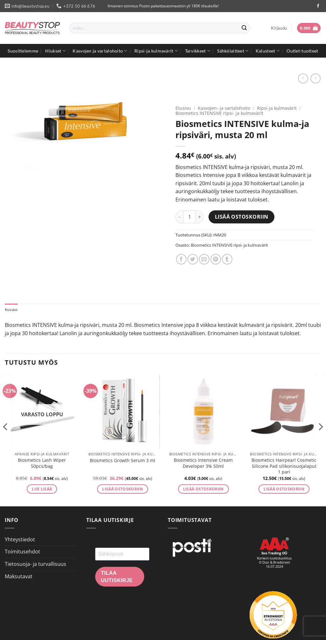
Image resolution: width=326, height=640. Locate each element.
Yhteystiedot (20, 540)
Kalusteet (268, 51)
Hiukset (55, 51)
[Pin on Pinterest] (215, 259)
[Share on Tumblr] (227, 259)
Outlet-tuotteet (302, 50)
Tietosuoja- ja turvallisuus (35, 564)
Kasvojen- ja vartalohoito (224, 108)
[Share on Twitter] (193, 259)
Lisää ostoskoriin (241, 216)
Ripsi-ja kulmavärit (156, 51)
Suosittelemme (23, 50)
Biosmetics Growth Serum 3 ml (122, 461)
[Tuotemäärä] (189, 216)
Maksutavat (18, 576)
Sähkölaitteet (232, 51)
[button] (279, 28)
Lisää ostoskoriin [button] (122, 489)
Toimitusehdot (22, 552)
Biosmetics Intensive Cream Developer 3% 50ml (203, 464)
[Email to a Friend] (204, 259)
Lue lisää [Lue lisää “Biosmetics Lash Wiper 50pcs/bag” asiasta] (42, 489)
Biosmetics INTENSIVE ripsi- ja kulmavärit (219, 113)
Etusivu (183, 108)
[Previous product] (315, 78)
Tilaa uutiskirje (117, 577)
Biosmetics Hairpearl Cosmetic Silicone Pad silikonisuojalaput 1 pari (284, 466)
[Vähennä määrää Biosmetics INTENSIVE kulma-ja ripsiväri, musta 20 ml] (179, 216)
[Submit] (244, 28)
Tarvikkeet (197, 51)
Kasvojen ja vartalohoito (100, 51)
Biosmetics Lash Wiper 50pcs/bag (42, 464)
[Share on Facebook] (181, 259)
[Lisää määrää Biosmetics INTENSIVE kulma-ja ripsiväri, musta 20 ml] (199, 216)
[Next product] (303, 78)
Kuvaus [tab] (12, 310)
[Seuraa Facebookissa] (318, 6)
